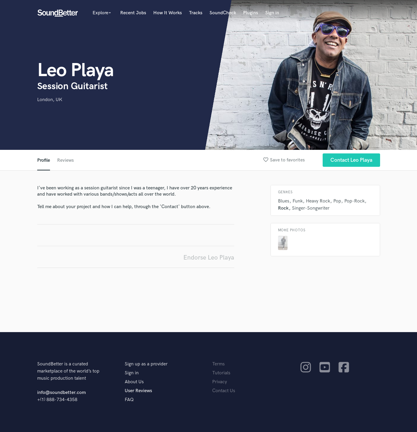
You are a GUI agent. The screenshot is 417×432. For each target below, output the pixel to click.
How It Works (167, 13)
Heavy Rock (318, 201)
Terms (218, 364)
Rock (283, 208)
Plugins (250, 13)
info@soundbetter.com (61, 392)
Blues (283, 201)
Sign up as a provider (146, 364)
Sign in (272, 13)
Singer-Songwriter (310, 208)
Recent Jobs (133, 13)
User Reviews (138, 391)
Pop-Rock (354, 201)
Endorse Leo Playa (208, 257)
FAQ (129, 400)
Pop (337, 201)
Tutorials (221, 373)
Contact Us (223, 391)
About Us (134, 382)
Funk (298, 201)
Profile (43, 160)
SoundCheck (223, 13)
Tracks (195, 13)
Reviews (65, 160)
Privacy (219, 382)
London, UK (49, 100)
